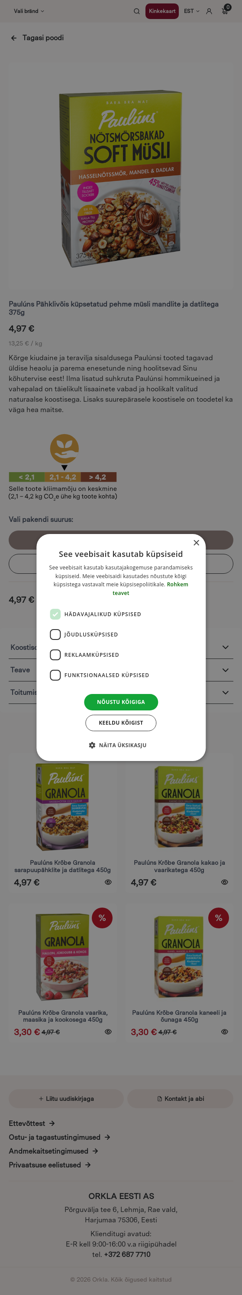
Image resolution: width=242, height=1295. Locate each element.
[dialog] (121, 647)
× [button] (196, 543)
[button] (120, 745)
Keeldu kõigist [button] (121, 722)
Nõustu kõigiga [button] (121, 702)
